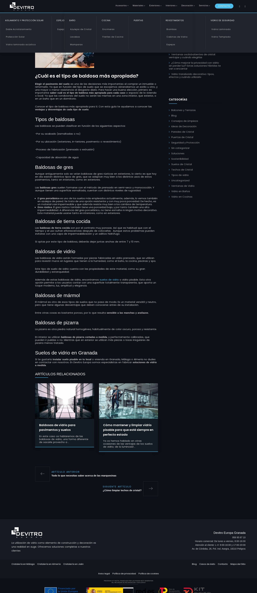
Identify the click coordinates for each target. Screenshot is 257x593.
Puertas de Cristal (182, 137)
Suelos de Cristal (181, 164)
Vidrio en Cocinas (181, 196)
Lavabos (75, 36)
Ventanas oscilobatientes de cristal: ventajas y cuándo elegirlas (192, 56)
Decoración (187, 5)
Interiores (171, 5)
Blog (174, 115)
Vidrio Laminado (221, 29)
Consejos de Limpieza (184, 121)
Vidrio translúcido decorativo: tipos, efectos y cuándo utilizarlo (191, 75)
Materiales (138, 5)
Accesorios (121, 5)
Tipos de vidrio (180, 175)
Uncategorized (180, 180)
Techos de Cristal (182, 169)
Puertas (138, 20)
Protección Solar (15, 36)
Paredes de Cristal (182, 131)
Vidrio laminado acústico (21, 44)
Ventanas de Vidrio (183, 186)
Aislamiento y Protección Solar (24, 20)
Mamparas (76, 44)
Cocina (106, 20)
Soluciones (177, 153)
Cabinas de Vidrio (177, 36)
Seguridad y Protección (185, 142)
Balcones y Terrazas (183, 110)
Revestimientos (175, 20)
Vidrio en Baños (180, 191)
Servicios (203, 5)
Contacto (224, 6)
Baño (72, 20)
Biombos (172, 29)
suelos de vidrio (109, 280)
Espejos (61, 29)
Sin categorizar (180, 148)
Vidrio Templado (221, 36)
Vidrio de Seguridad (222, 20)
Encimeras (108, 29)
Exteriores (154, 5)
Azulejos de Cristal (81, 29)
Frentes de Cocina (112, 36)
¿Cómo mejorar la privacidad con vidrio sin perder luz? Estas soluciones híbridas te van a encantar (195, 65)
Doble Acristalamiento (18, 29)
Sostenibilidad (179, 159)
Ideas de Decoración (184, 126)
